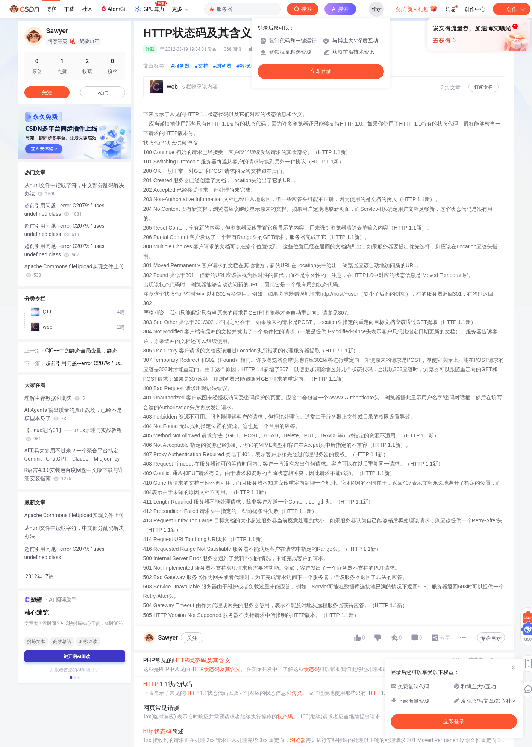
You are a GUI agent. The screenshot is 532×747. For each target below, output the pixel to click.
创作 (511, 9)
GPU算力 (150, 7)
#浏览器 (222, 66)
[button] (71, 677)
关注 (192, 638)
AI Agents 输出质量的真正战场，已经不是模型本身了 (73, 414)
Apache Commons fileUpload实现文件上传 (74, 270)
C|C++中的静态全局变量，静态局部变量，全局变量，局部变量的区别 (84, 351)
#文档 (201, 66)
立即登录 (320, 71)
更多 (180, 9)
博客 (51, 9)
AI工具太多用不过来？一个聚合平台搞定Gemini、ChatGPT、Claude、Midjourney (72, 455)
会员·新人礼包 (416, 8)
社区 (87, 9)
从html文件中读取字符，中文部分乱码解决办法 (74, 189)
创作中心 (474, 9)
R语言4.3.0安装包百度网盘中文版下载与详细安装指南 (74, 474)
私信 (102, 93)
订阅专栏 (483, 87)
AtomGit (113, 8)
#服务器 (180, 66)
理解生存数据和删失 (54, 398)
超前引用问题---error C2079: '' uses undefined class (64, 210)
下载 (69, 9)
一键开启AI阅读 (74, 656)
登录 (376, 9)
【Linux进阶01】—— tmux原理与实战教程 (73, 434)
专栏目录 (491, 638)
